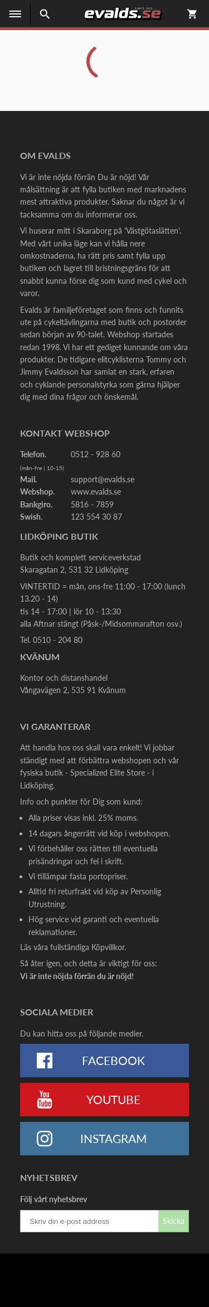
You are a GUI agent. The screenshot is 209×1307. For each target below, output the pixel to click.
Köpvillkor (107, 947)
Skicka (173, 1221)
